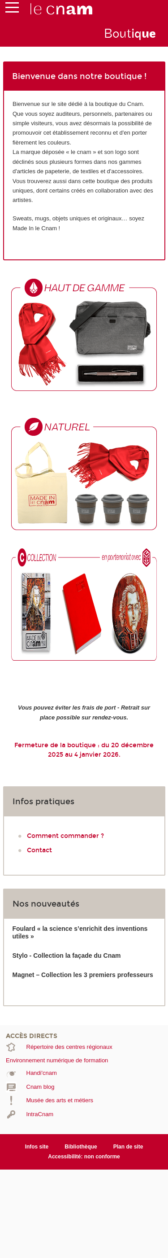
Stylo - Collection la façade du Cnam (67, 955)
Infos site (37, 1147)
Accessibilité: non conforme (84, 1156)
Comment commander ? (65, 836)
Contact (39, 850)
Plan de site (128, 1147)
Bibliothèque (81, 1147)
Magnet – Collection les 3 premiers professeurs (83, 974)
